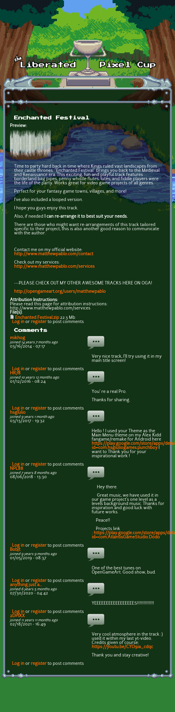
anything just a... (26, 585)
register (38, 322)
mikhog (17, 338)
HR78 (15, 373)
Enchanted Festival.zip (37, 318)
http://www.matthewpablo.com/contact (53, 254)
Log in (18, 322)
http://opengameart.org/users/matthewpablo (60, 292)
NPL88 (16, 469)
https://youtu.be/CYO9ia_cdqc (122, 647)
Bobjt (15, 550)
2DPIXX (17, 616)
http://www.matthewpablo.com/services (54, 267)
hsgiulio (18, 413)
